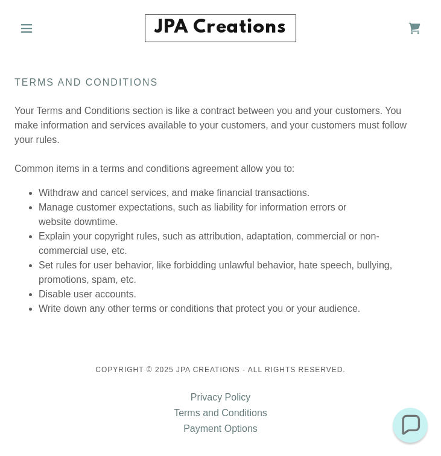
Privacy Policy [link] (221, 397)
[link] (220, 28)
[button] (45, 28)
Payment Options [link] (220, 428)
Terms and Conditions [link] (220, 413)
